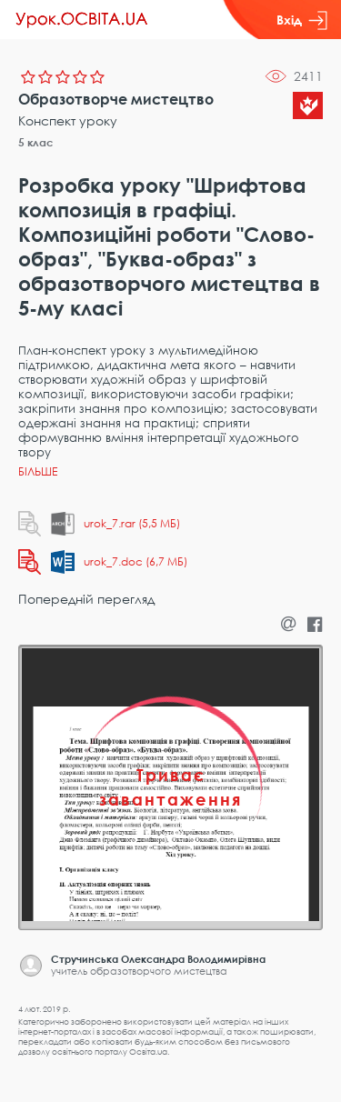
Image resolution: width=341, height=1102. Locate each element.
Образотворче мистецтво (116, 99)
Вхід (301, 20)
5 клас (36, 142)
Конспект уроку (67, 120)
